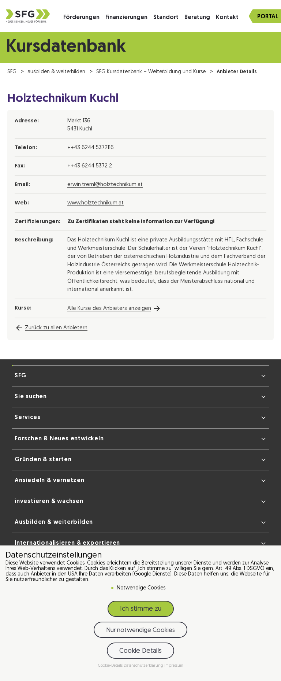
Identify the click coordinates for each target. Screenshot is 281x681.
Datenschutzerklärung (144, 667)
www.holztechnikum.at (95, 203)
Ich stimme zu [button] (140, 610)
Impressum (173, 667)
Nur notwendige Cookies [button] (140, 632)
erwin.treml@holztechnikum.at (105, 185)
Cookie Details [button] (140, 652)
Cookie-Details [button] (111, 667)
